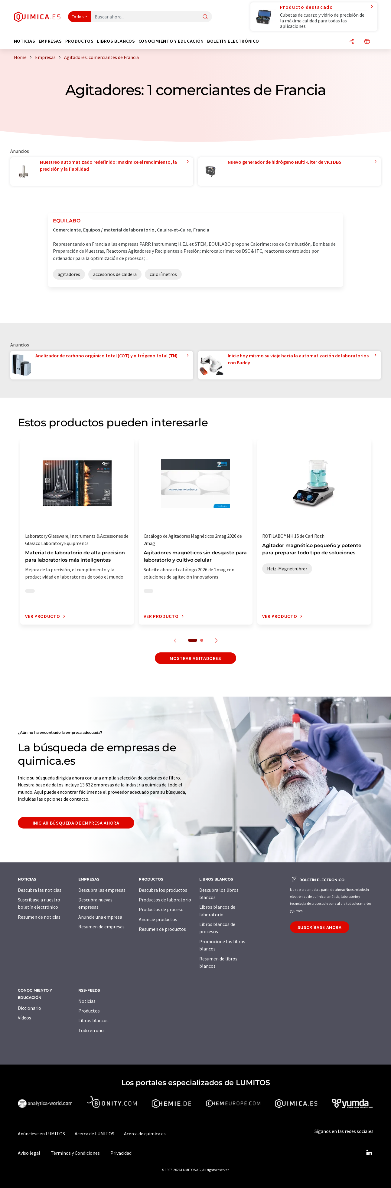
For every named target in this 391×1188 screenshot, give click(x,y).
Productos (89, 1011)
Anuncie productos (158, 919)
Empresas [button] (50, 41)
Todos (78, 16)
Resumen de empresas (101, 927)
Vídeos (24, 1018)
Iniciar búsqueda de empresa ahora (76, 823)
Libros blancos (93, 1020)
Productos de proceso (161, 909)
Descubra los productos (163, 890)
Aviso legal (29, 1153)
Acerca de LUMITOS (94, 1134)
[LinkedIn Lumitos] (369, 1153)
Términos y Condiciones (75, 1153)
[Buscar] (205, 17)
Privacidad (121, 1153)
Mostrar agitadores (195, 658)
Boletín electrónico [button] (233, 41)
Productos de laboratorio (165, 900)
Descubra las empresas (101, 890)
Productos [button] (79, 41)
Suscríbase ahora (320, 927)
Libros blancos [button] (116, 41)
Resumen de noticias (39, 917)
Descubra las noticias (39, 890)
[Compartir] (351, 41)
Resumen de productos (162, 929)
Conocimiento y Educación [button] (171, 41)
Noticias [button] (24, 41)
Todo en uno (91, 1030)
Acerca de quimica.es (145, 1134)
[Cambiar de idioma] (367, 41)
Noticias (87, 1001)
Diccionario (29, 1008)
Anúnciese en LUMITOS (41, 1134)
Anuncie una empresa (100, 917)
